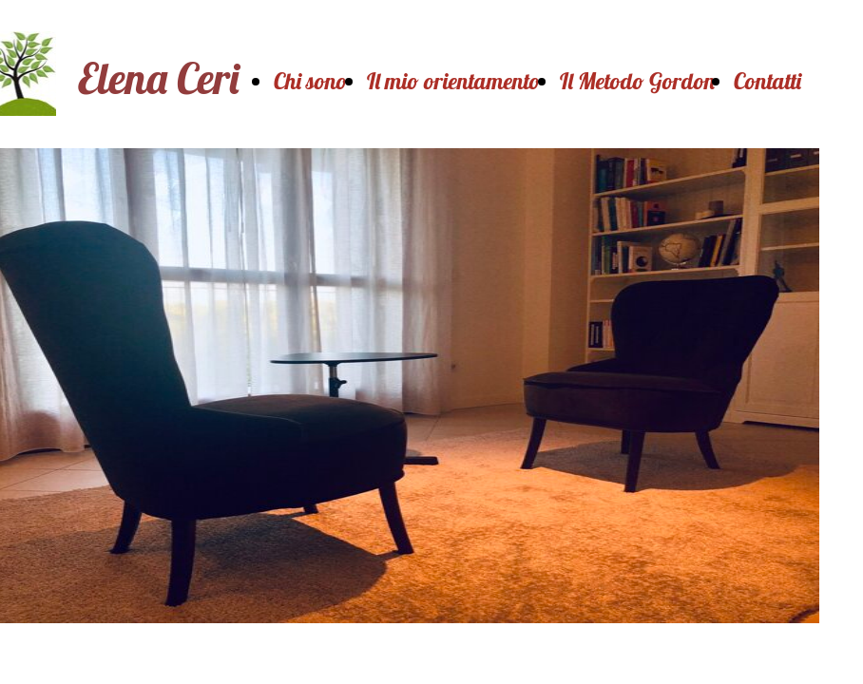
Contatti (767, 80)
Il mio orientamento (454, 80)
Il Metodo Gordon (637, 80)
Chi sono (311, 80)
